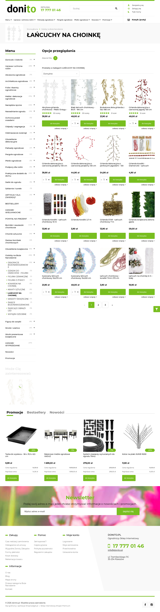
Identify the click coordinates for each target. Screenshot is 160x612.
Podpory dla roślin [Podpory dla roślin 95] (14, 167)
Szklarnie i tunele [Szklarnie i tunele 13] (13, 188)
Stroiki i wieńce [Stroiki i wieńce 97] (12, 328)
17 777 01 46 (51, 10)
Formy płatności (12, 552)
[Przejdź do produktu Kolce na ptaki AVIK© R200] (138, 438)
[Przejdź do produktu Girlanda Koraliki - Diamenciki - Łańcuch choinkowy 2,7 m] (142, 148)
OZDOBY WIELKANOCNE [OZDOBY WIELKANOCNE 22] (13, 211)
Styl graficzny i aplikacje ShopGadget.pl (21, 606)
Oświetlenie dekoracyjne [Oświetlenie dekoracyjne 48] (11, 140)
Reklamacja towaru (13, 559)
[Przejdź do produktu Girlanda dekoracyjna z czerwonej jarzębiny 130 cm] (55, 148)
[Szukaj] (116, 9)
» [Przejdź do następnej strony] (112, 305)
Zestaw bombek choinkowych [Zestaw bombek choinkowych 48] (13, 241)
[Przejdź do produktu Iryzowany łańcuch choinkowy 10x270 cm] (55, 261)
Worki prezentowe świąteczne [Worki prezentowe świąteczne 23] (14, 335)
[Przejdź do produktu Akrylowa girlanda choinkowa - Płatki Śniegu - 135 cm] (55, 92)
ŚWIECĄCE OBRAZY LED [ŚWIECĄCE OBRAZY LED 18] (17, 309)
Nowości (9, 352)
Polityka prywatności (43, 548)
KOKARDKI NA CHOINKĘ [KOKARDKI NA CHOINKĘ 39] (14, 285)
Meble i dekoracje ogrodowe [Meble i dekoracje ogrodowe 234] (13, 97)
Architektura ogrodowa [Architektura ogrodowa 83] (16, 81)
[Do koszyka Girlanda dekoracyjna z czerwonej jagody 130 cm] (146, 123)
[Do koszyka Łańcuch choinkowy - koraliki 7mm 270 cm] (113, 292)
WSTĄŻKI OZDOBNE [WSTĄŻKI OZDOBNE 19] (17, 314)
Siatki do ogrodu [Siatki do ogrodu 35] (13, 182)
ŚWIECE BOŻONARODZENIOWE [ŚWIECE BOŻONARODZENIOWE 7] (18, 303)
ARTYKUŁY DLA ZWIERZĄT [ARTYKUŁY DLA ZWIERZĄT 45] (12, 196)
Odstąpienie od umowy (15, 545)
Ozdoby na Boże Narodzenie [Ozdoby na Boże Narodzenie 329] (13, 256)
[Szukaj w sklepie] (92, 9)
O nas (7, 572)
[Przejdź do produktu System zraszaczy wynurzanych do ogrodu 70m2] (99, 438)
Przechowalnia (69, 548)
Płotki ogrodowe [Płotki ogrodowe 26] (13, 161)
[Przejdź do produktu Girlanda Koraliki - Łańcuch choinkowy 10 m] (55, 205)
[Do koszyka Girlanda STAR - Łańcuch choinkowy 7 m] (113, 236)
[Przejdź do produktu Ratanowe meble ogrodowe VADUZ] (60, 438)
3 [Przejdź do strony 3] (105, 305)
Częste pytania (40, 545)
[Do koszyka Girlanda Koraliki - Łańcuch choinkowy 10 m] (55, 236)
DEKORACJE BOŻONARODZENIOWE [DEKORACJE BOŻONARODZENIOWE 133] (18, 264)
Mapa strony (10, 580)
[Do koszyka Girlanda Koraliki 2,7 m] (84, 236)
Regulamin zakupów (43, 552)
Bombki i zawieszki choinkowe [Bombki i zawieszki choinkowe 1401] (14, 226)
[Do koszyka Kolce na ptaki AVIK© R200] (129, 478)
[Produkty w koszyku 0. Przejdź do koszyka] (139, 19)
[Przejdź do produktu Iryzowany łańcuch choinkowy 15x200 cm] (84, 261)
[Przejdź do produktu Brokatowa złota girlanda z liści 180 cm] (113, 92)
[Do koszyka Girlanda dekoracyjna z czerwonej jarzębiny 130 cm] (60, 180)
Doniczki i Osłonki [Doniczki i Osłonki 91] (14, 60)
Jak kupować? (40, 541)
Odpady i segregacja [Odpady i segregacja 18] (15, 126)
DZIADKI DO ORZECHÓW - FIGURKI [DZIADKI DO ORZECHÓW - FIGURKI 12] (18, 272)
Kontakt (8, 589)
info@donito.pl (115, 550)
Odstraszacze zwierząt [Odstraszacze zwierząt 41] (16, 133)
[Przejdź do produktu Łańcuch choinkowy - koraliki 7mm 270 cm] (113, 261)
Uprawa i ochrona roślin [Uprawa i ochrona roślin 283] (13, 67)
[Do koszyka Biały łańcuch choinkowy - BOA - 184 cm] (88, 123)
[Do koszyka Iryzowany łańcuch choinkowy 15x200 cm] (88, 292)
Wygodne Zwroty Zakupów (17, 548)
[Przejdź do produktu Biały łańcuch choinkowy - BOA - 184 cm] (84, 92)
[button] (61, 128)
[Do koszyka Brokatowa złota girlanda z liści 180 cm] (113, 123)
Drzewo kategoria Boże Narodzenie (15, 584)
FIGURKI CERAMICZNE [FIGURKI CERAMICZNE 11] (18, 276)
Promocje (10, 358)
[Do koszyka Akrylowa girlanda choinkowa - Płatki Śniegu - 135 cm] (55, 123)
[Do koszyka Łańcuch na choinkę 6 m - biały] (142, 292)
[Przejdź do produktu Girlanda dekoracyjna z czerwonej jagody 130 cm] (142, 92)
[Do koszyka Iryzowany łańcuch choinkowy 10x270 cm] (60, 292)
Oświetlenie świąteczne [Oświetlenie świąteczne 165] (16, 249)
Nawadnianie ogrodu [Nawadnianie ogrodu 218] (15, 111)
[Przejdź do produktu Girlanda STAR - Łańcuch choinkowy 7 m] (113, 205)
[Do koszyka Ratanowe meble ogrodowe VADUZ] (51, 478)
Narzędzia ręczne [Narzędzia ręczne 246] (13, 105)
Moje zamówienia (70, 545)
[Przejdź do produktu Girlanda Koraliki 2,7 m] (84, 205)
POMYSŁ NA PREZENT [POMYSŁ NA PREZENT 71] (16, 219)
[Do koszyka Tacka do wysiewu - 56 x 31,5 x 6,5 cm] (12, 478)
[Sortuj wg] (60, 74)
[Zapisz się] (128, 511)
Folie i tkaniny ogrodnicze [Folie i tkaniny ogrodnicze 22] (12, 88)
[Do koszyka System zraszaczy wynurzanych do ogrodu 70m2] (90, 478)
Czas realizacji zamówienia (17, 541)
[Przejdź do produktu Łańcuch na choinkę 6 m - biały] (142, 261)
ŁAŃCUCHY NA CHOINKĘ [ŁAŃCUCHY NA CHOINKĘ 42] (15, 294)
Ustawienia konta (70, 552)
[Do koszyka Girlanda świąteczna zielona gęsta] (142, 236)
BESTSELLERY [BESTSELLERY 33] (12, 203)
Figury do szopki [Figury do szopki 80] (13, 321)
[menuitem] (8, 19)
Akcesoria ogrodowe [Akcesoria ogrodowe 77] (15, 75)
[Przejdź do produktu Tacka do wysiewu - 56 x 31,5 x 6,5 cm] (21, 438)
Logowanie (67, 541)
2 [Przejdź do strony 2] (98, 305)
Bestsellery (36, 412)
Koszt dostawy (11, 556)
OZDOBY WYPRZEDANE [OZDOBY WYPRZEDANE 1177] (12, 344)
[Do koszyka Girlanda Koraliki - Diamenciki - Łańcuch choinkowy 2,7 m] (142, 180)
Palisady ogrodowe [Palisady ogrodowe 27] (14, 148)
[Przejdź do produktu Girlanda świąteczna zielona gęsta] (142, 205)
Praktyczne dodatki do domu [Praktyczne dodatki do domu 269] (16, 174)
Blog (7, 576)
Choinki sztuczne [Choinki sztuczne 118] (13, 234)
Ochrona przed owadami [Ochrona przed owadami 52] (12, 119)
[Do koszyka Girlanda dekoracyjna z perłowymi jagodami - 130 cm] (117, 180)
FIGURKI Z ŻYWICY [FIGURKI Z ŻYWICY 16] (16, 280)
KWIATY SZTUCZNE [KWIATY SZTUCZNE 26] (16, 289)
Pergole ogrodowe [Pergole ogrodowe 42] (14, 154)
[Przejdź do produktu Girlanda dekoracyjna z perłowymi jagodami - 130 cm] (113, 148)
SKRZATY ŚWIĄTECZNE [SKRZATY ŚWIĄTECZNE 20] (18, 299)
